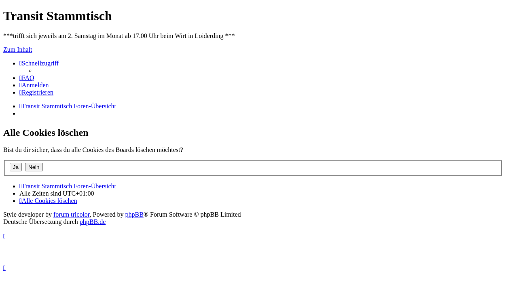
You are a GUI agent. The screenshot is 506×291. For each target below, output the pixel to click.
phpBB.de (93, 221)
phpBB (134, 214)
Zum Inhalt (17, 49)
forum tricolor (71, 214)
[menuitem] (26, 77)
